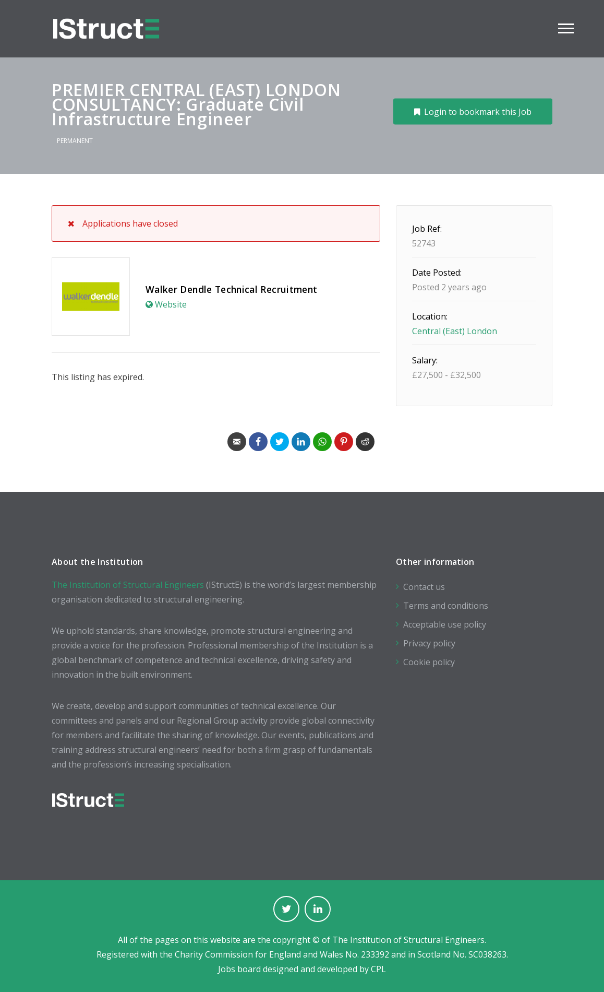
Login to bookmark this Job (477, 111)
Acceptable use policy (444, 624)
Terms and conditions (445, 605)
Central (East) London (454, 331)
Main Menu (566, 28)
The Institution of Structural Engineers (128, 585)
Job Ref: (427, 228)
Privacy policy (429, 643)
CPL (378, 969)
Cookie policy (429, 662)
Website (171, 304)
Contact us (424, 587)
